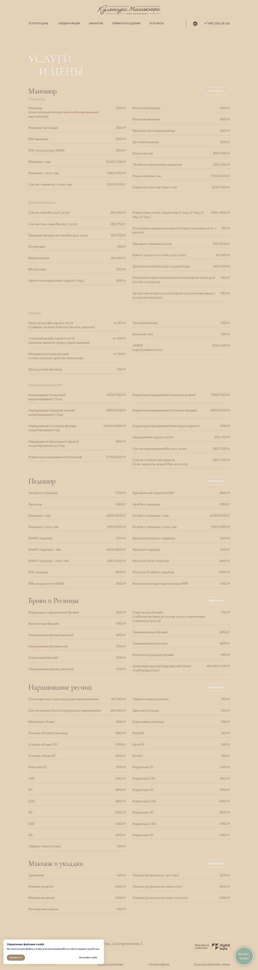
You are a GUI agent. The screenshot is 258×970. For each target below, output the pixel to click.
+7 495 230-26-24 (217, 23)
